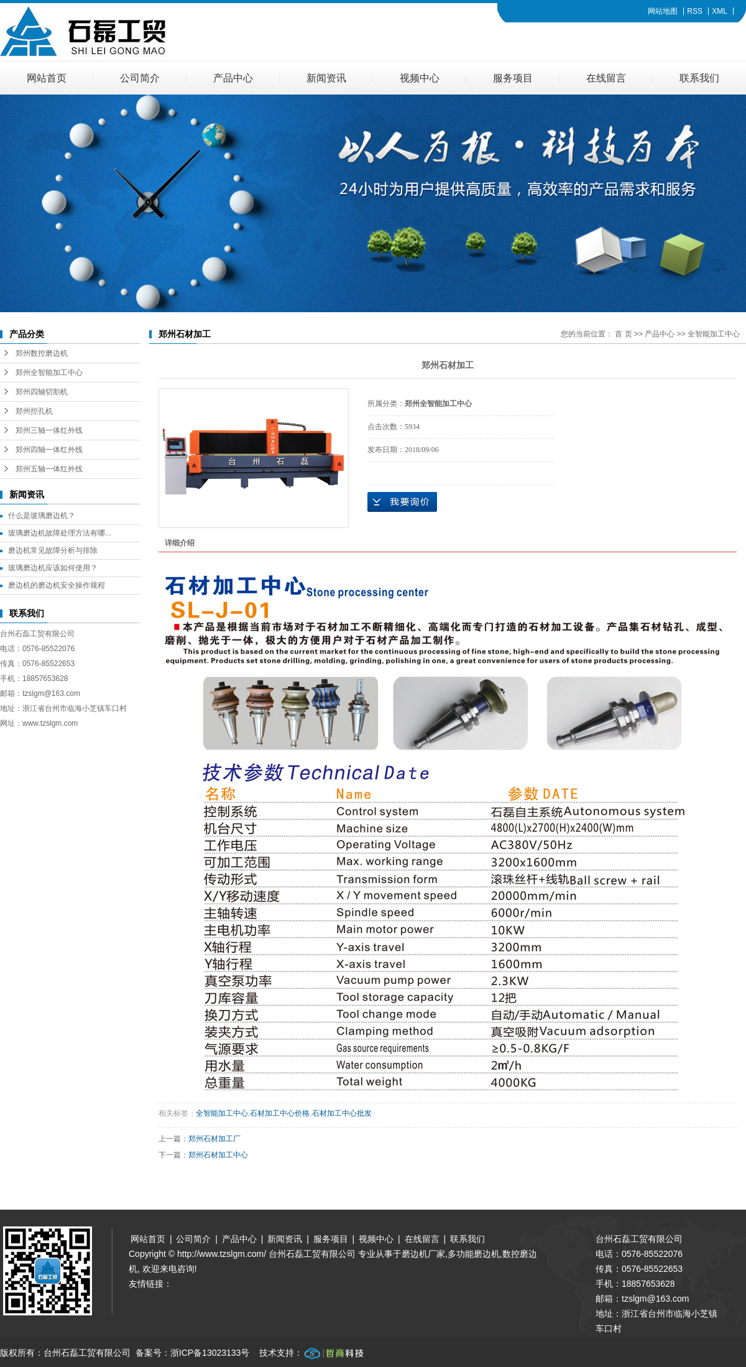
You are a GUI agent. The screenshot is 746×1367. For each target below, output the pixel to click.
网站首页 (47, 78)
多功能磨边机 (474, 1254)
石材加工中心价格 (280, 1113)
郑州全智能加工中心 (49, 372)
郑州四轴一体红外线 (49, 449)
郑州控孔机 (34, 411)
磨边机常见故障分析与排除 (53, 550)
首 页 (623, 334)
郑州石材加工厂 (214, 1138)
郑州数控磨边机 (42, 353)
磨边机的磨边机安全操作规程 (56, 585)
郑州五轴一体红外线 (49, 469)
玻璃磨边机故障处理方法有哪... (59, 533)
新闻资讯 (326, 78)
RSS (694, 11)
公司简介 (140, 78)
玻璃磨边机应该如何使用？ (53, 567)
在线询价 (402, 502)
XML (719, 11)
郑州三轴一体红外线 (49, 430)
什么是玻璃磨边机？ (41, 515)
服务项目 (513, 78)
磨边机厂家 (423, 1254)
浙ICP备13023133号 (210, 1353)
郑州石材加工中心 (218, 1155)
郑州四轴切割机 (42, 391)
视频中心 (420, 78)
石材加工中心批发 (342, 1113)
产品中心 (233, 78)
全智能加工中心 (714, 334)
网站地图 (663, 11)
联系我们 (699, 78)
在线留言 (606, 78)
